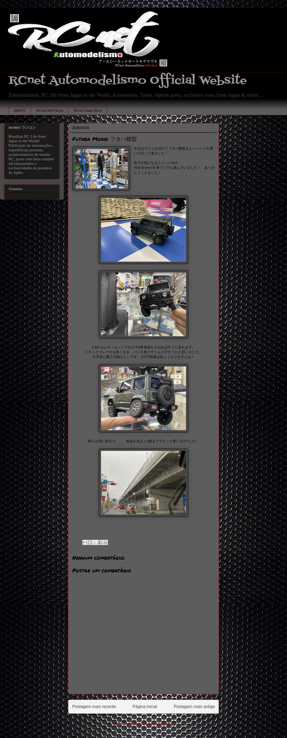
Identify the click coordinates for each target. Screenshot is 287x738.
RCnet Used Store (88, 111)
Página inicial (145, 706)
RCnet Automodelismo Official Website (127, 80)
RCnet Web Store (49, 111)
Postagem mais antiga (194, 706)
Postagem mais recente (94, 706)
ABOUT (20, 111)
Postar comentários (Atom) (150, 724)
